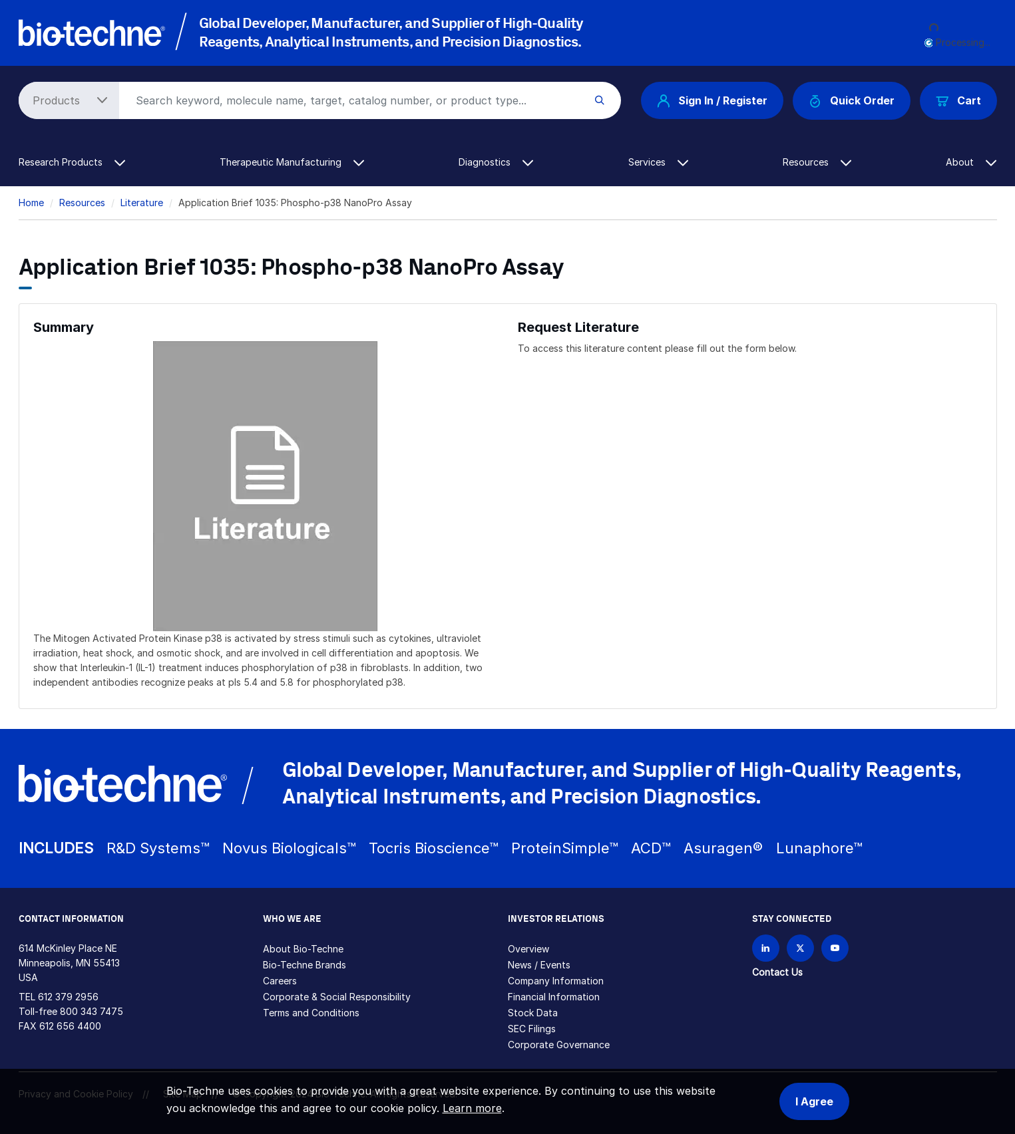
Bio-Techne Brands (304, 964)
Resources (82, 202)
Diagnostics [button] (496, 162)
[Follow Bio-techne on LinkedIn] (765, 948)
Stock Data (533, 1012)
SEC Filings (532, 1028)
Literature (141, 202)
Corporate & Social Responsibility (337, 996)
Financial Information (554, 996)
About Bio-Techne (303, 948)
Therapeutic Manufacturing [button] (292, 162)
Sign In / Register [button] (712, 100)
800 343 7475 (91, 1011)
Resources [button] (817, 162)
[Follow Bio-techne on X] (800, 948)
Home (31, 202)
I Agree (814, 1101)
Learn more (472, 1108)
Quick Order (852, 101)
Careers (280, 980)
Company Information (556, 980)
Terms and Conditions (311, 1012)
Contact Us (777, 972)
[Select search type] (66, 100)
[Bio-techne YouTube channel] (835, 948)
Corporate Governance (559, 1044)
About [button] (971, 162)
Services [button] (658, 162)
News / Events (539, 964)
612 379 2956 (68, 996)
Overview (528, 948)
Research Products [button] (72, 162)
